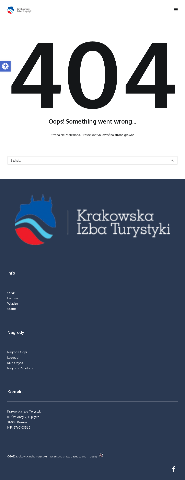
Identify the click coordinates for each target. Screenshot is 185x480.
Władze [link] (12, 303)
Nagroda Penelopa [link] (20, 368)
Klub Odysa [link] (15, 363)
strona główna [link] (124, 135)
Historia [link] (12, 298)
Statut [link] (11, 309)
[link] (5, 66)
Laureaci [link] (13, 357)
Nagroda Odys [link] (17, 352)
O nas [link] (11, 293)
